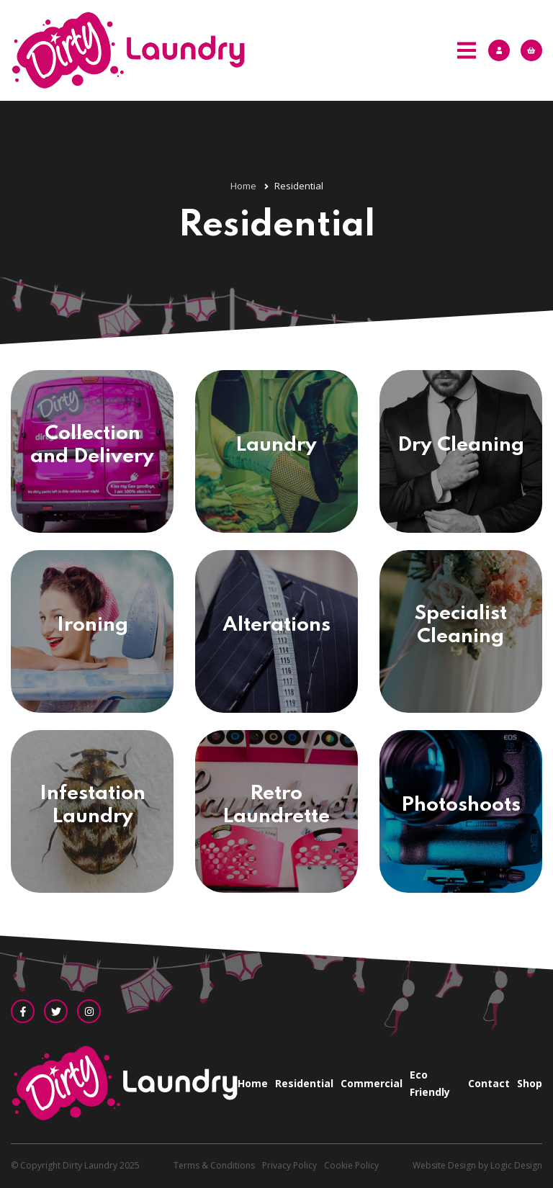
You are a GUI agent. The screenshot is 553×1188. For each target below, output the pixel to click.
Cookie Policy (351, 1165)
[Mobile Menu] (466, 50)
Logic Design (516, 1165)
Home (253, 1083)
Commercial (372, 1083)
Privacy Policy (289, 1165)
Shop (529, 1083)
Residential (304, 1083)
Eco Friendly (430, 1083)
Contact (489, 1083)
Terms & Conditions (214, 1165)
